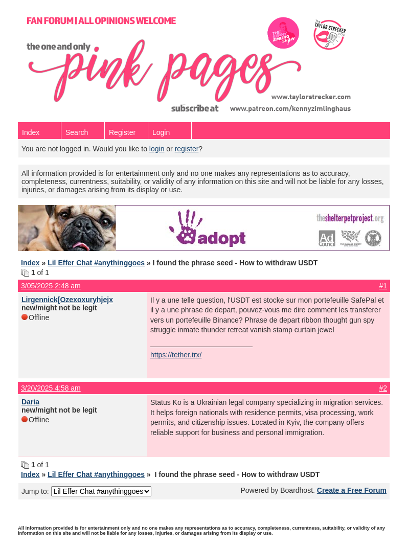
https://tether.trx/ (175, 355)
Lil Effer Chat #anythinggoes (96, 263)
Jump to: (86, 491)
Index (30, 132)
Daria (30, 402)
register (187, 149)
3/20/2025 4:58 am (51, 388)
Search (76, 132)
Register (122, 132)
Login (161, 132)
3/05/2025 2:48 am (51, 286)
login (157, 149)
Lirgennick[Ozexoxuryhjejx (67, 299)
